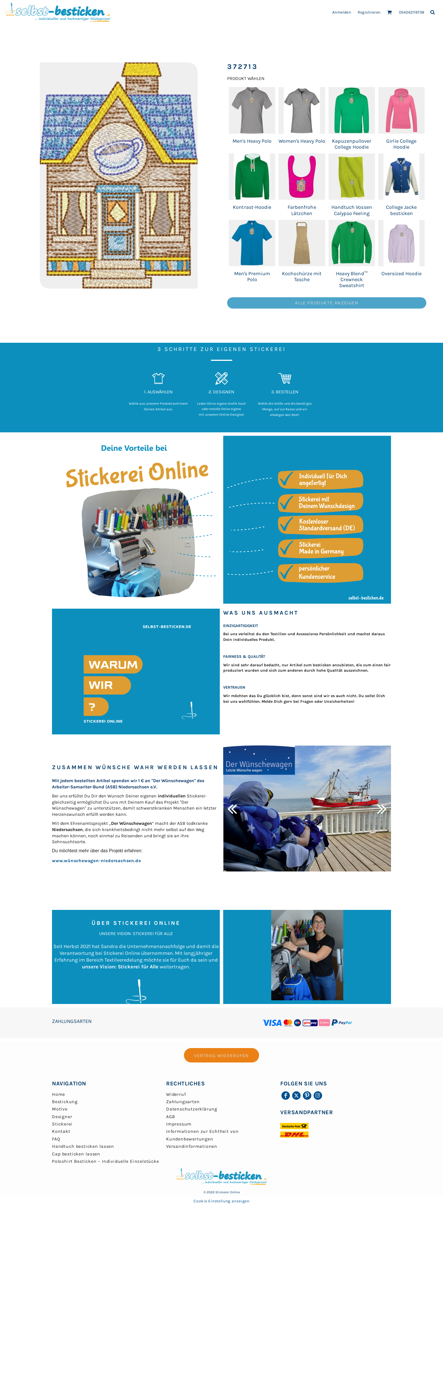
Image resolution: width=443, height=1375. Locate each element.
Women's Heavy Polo (302, 141)
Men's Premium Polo (252, 276)
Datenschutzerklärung (191, 1109)
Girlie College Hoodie (401, 144)
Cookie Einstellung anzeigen (221, 1201)
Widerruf (176, 1094)
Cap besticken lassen (76, 1154)
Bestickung (65, 1101)
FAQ (56, 1139)
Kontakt (61, 1131)
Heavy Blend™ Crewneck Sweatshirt (352, 279)
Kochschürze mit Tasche (302, 276)
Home (58, 1094)
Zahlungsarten (182, 1101)
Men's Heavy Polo (252, 141)
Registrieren (369, 12)
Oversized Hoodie (401, 273)
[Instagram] (318, 1095)
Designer (62, 1116)
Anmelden (341, 12)
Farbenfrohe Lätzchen (302, 210)
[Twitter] (296, 1095)
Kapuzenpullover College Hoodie (351, 144)
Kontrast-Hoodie (252, 207)
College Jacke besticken (401, 210)
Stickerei (62, 1124)
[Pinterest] (307, 1095)
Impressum (179, 1124)
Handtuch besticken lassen (83, 1146)
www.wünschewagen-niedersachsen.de (96, 860)
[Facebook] (285, 1095)
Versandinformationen (191, 1146)
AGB (170, 1116)
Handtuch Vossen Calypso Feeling (351, 210)
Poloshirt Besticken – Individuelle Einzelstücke (105, 1161)
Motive (60, 1109)
